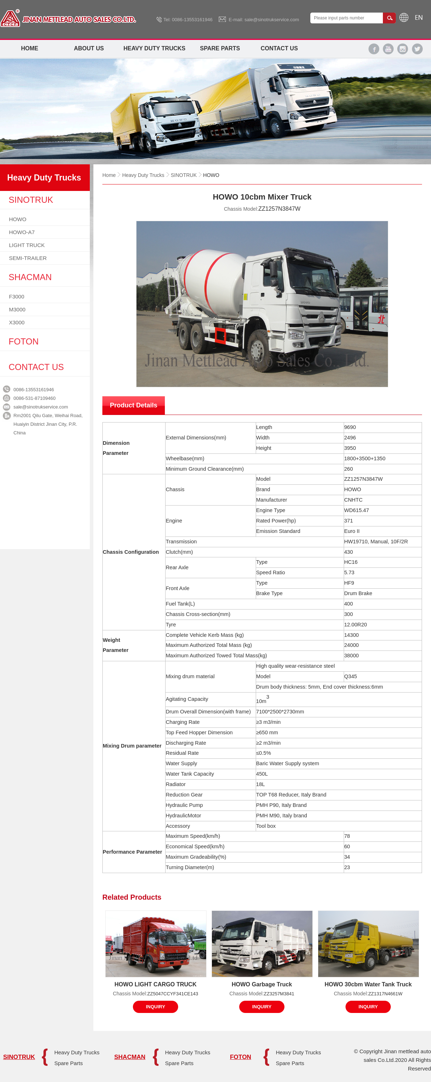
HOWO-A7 (22, 232)
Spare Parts (220, 48)
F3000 (16, 296)
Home (29, 48)
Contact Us (279, 48)
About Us (89, 48)
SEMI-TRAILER (28, 258)
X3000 (16, 322)
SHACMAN (129, 1057)
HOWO (17, 219)
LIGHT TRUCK (27, 245)
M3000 (17, 309)
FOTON (240, 1057)
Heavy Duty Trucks (154, 48)
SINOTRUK (183, 175)
